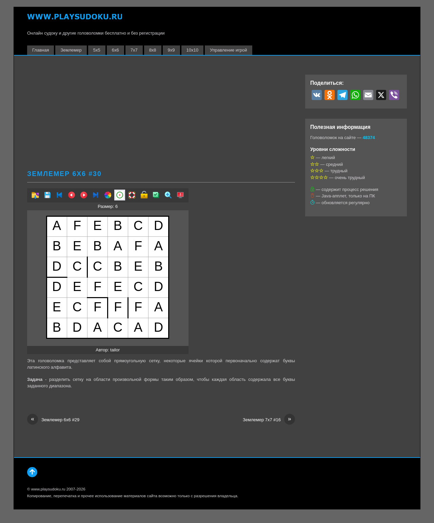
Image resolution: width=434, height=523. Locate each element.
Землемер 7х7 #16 (269, 420)
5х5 (96, 50)
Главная (40, 50)
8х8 (152, 50)
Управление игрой (228, 50)
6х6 (115, 50)
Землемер (70, 50)
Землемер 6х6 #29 (53, 420)
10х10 (192, 50)
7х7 (134, 50)
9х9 (171, 50)
